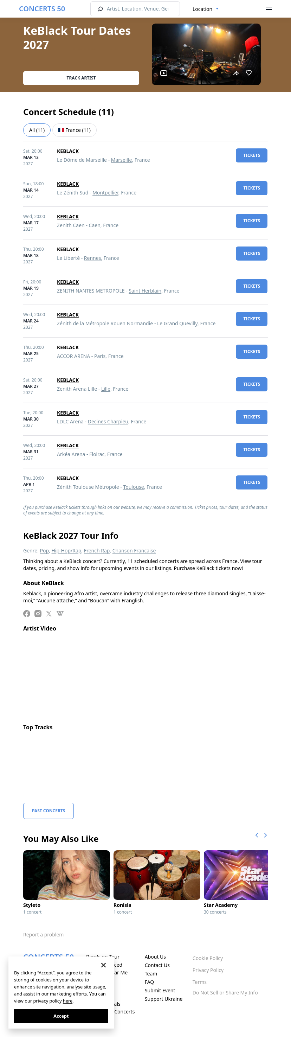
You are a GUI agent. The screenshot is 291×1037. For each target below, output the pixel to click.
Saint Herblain (145, 290)
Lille (105, 388)
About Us (155, 956)
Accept (61, 1016)
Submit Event (160, 990)
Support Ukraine (164, 999)
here (67, 1001)
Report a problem (43, 934)
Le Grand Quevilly (177, 323)
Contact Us (157, 965)
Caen (95, 225)
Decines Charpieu (108, 421)
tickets (251, 155)
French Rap (97, 550)
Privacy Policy (208, 970)
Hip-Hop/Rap (67, 550)
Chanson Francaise (134, 550)
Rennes (92, 258)
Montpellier (105, 192)
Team (151, 973)
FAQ (149, 982)
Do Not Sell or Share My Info (225, 992)
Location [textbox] (202, 9)
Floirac (96, 454)
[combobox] (206, 9)
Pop (44, 550)
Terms (200, 982)
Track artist (81, 78)
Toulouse (133, 487)
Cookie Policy (208, 958)
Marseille (121, 159)
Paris (99, 356)
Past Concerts (48, 811)
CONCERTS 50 (42, 8)
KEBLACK (68, 151)
